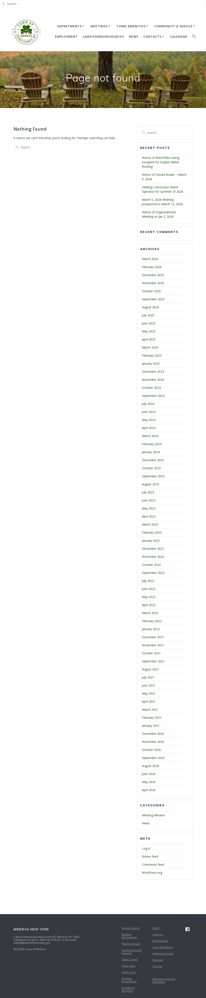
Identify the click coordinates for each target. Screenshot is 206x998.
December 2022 (153, 549)
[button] (194, 37)
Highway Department (129, 980)
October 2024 (151, 388)
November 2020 (153, 742)
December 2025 (153, 275)
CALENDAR (178, 37)
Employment (160, 941)
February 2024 (152, 444)
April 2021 (148, 701)
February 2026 (152, 267)
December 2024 (153, 372)
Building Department (129, 936)
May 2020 (148, 782)
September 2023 (153, 476)
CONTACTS (152, 37)
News (146, 823)
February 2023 (152, 532)
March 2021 (150, 709)
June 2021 (148, 685)
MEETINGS (99, 26)
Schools (157, 966)
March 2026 (150, 259)
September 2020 (153, 758)
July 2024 (148, 404)
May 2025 (148, 331)
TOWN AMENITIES (130, 26)
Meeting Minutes (153, 815)
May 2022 (148, 597)
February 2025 (152, 355)
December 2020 (153, 734)
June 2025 (148, 323)
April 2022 (148, 605)
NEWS (133, 37)
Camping (157, 934)
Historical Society (162, 953)
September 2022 (153, 573)
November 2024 (153, 380)
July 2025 (148, 315)
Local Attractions (162, 947)
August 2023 (150, 484)
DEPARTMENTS (69, 26)
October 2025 (151, 291)
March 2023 (150, 524)
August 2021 (150, 669)
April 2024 (148, 428)
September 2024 (153, 396)
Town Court (129, 972)
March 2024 (150, 436)
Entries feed (150, 856)
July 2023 (148, 492)
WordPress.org (152, 873)
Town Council (130, 959)
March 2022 (150, 613)
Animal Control (131, 928)
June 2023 (148, 500)
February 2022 (152, 621)
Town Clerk (128, 966)
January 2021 (151, 726)
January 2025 (151, 363)
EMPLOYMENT (66, 37)
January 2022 (151, 629)
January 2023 (151, 540)
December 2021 (153, 637)
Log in (146, 848)
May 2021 (148, 693)
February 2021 (152, 718)
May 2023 (148, 508)
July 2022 (148, 581)
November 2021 (153, 645)
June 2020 (148, 774)
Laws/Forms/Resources (103, 37)
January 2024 (151, 452)
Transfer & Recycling (128, 989)
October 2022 (151, 565)
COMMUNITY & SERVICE (173, 26)
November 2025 (153, 283)
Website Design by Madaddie (163, 980)
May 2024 (148, 420)
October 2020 (151, 750)
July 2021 (148, 677)
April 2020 (148, 790)
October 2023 (151, 468)
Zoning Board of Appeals (131, 951)
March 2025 (150, 347)
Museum (157, 960)
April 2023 (148, 516)
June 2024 (148, 412)
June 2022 (148, 589)
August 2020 (150, 766)
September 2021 (153, 661)
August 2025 (150, 307)
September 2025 (153, 299)
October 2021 (151, 653)
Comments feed (153, 864)
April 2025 (148, 339)
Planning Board (131, 944)
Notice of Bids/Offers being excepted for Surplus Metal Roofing (160, 162)
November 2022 (153, 557)
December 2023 (153, 460)
